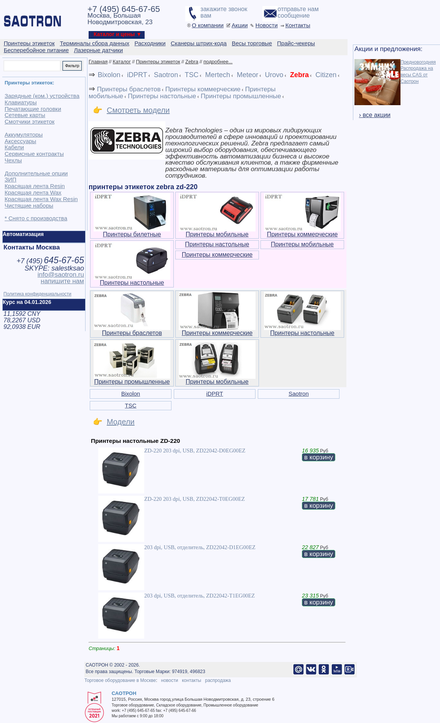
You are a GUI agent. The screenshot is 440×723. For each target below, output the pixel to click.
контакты (191, 680)
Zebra (191, 61)
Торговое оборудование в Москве (120, 680)
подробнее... (217, 61)
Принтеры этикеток (158, 61)
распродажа (218, 680)
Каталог (122, 61)
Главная (98, 61)
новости (169, 680)
